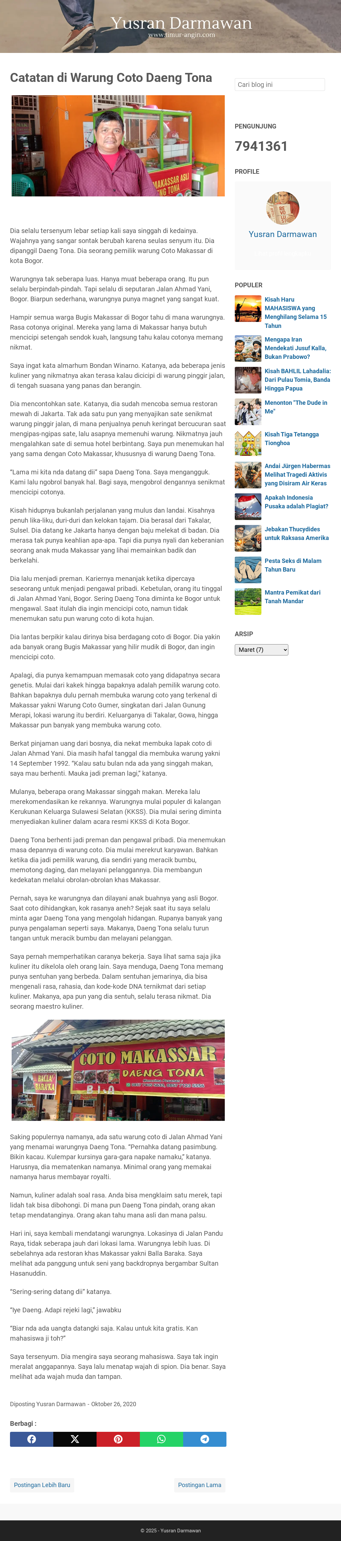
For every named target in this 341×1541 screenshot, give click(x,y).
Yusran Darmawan (283, 234)
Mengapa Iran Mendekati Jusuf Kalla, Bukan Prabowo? (295, 348)
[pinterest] (118, 1439)
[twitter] (75, 1439)
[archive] (261, 649)
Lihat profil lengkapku (282, 253)
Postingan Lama (199, 1485)
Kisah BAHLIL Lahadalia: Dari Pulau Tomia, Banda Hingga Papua (298, 380)
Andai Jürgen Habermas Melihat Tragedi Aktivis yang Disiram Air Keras (297, 475)
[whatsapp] (161, 1439)
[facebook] (31, 1439)
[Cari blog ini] (327, 64)
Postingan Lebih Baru (42, 1485)
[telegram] (204, 1439)
